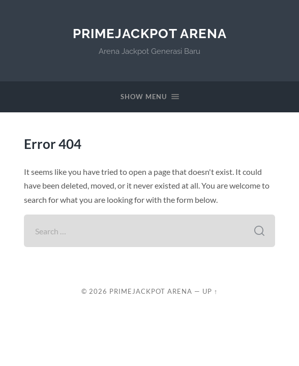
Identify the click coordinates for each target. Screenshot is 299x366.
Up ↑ (210, 291)
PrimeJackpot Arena (150, 33)
